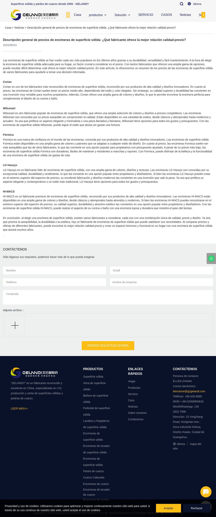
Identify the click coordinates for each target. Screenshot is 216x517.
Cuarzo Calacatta (93, 477)
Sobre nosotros (137, 412)
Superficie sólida (93, 376)
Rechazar (197, 508)
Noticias (185, 14)
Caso (131, 400)
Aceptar (168, 508)
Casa (77, 14)
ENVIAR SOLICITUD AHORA (108, 345)
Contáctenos (135, 419)
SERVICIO (145, 14)
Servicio (133, 394)
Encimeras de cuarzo (96, 483)
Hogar (131, 381)
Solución (120, 15)
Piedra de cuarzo (93, 471)
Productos (134, 387)
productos (96, 15)
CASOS (166, 14)
